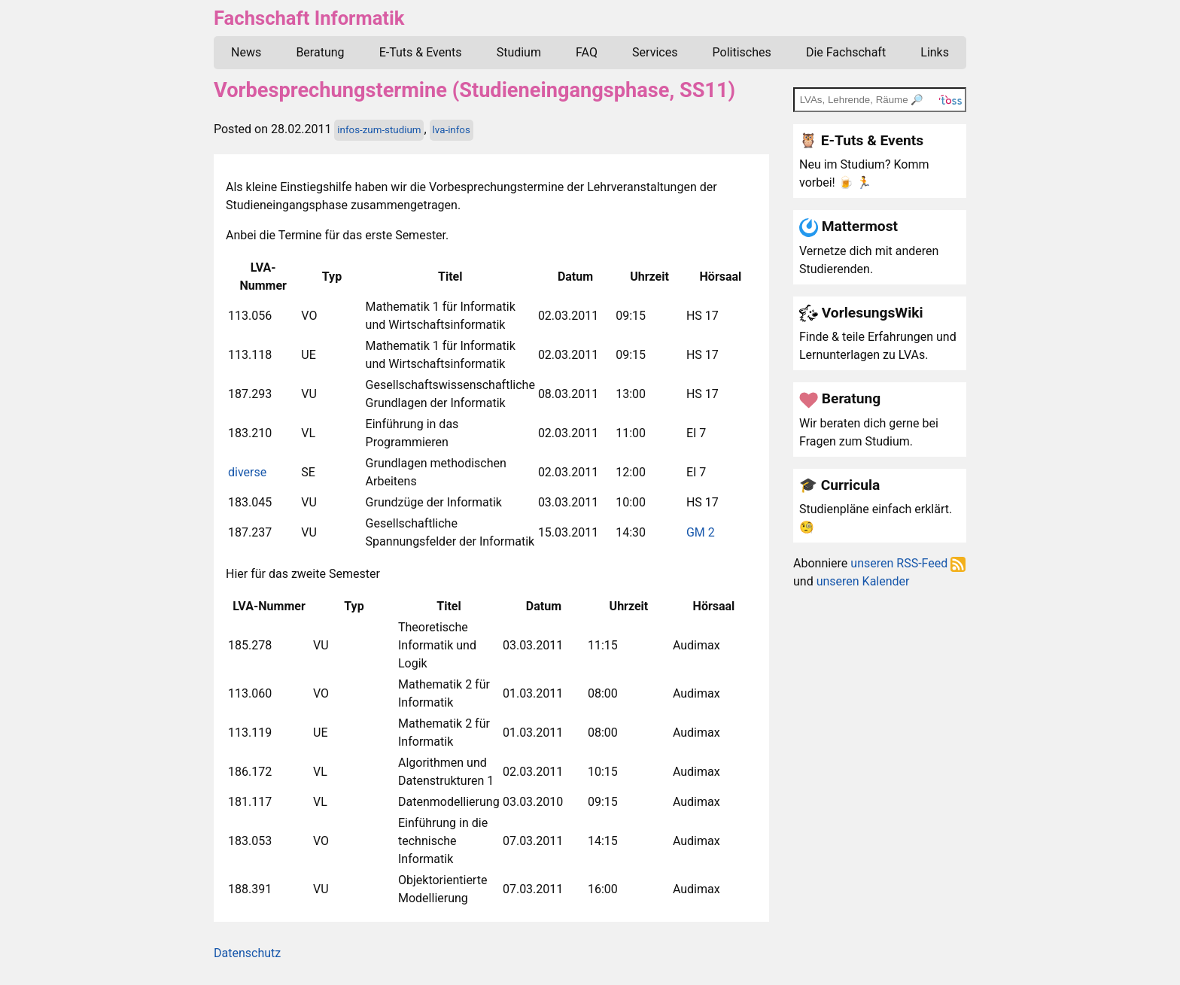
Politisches (742, 52)
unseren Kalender (863, 581)
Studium (519, 52)
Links (934, 52)
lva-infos (451, 129)
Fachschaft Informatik (309, 18)
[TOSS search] (879, 99)
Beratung (320, 52)
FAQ (587, 52)
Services (654, 52)
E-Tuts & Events (420, 52)
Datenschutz (247, 953)
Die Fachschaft (846, 52)
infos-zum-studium (379, 129)
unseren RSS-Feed (908, 563)
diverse (247, 472)
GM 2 (700, 532)
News (246, 52)
